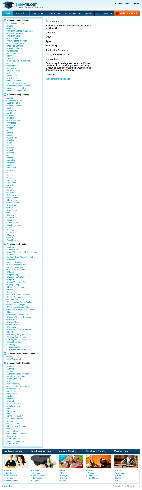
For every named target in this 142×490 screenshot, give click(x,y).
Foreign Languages (15, 285)
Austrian (10, 115)
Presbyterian (12, 78)
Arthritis (10, 369)
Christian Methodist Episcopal (20, 31)
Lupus (10, 421)
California (119, 470)
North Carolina (39, 475)
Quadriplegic (12, 431)
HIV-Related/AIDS (15, 416)
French (10, 150)
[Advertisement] (92, 111)
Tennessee (37, 478)
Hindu (9, 56)
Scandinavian (13, 217)
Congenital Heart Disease (18, 386)
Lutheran (11, 63)
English (10, 140)
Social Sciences (14, 342)
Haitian (10, 158)
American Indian (14, 105)
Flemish (10, 148)
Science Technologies (16, 337)
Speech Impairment (15, 441)
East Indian (12, 138)
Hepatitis (11, 414)
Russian (10, 215)
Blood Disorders (14, 379)
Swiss (9, 227)
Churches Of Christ (15, 43)
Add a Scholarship (129, 13)
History (10, 289)
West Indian (12, 240)
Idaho (117, 480)
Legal (9, 292)
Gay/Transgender (14, 359)
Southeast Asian (14, 225)
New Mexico (93, 478)
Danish (10, 133)
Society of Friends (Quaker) (19, 86)
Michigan (64, 475)
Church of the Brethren (17, 41)
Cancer (10, 381)
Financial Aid (38, 13)
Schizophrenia (13, 439)
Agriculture (12, 247)
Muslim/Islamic (13, 71)
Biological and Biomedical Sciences (22, 257)
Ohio (62, 473)
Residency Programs (16, 334)
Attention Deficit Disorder (18, 374)
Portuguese (12, 210)
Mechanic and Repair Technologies (22, 302)
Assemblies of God (15, 23)
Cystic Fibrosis (13, 389)
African (10, 98)
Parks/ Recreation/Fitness (18, 314)
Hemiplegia (12, 409)
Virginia (36, 480)
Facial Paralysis (14, 404)
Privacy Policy (8, 486)
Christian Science (14, 36)
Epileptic (11, 401)
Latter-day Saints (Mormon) (19, 61)
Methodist (11, 68)
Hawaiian (11, 160)
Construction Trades (16, 270)
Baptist (10, 26)
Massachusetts (11, 480)
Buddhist (11, 28)
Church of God (13, 38)
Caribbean (11, 123)
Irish (9, 173)
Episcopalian (12, 51)
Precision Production (16, 324)
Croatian (11, 125)
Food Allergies (13, 406)
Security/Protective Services (19, 339)
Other (9, 73)
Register (136, 3)
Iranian (10, 170)
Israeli (9, 175)
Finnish (10, 145)
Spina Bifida (12, 443)
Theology (11, 344)
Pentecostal (12, 76)
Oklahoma (92, 475)
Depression (12, 394)
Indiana (63, 478)
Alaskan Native (13, 103)
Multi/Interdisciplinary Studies (19, 307)
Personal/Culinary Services (19, 317)
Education (11, 272)
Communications (14, 262)
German (10, 153)
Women (10, 357)
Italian (9, 178)
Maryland (9, 478)
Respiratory (12, 436)
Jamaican (11, 180)
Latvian (10, 190)
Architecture (12, 250)
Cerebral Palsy (13, 384)
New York (9, 470)
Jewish (10, 58)
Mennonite (11, 66)
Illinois (63, 470)
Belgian (10, 118)
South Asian (12, 222)
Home (7, 13)
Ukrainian (11, 235)
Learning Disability (15, 419)
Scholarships (21, 13)
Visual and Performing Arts (18, 349)
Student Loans (55, 13)
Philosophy (12, 319)
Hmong (10, 165)
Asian (9, 113)
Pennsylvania (11, 475)
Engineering (12, 275)
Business (11, 260)
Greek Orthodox (14, 53)
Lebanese (11, 193)
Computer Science (15, 267)
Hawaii (118, 478)
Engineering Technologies (18, 277)
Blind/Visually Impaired (17, 376)
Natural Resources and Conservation (23, 309)
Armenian (11, 110)
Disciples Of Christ (15, 46)
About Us (119, 3)
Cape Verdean (13, 120)
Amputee (11, 366)
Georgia (36, 473)
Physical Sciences (15, 322)
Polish (10, 207)
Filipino (10, 143)
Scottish (10, 220)
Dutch (9, 135)
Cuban (10, 128)
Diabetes (11, 396)
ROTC (10, 332)
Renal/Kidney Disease (16, 434)
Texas (90, 470)
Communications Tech (16, 265)
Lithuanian (11, 195)
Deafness (11, 391)
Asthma (10, 371)
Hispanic (11, 163)
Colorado (119, 475)
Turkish (10, 232)
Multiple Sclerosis (14, 424)
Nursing (88, 13)
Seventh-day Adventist (17, 83)
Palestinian (12, 205)
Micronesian (12, 198)
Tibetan (10, 230)
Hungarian (11, 168)
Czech (10, 130)
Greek (10, 155)
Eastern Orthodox (15, 48)
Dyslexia (11, 399)
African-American (14, 100)
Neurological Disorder (16, 426)
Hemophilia (12, 411)
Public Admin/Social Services (19, 329)
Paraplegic (12, 429)
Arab (9, 108)
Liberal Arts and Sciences (18, 294)
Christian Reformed (15, 33)
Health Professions (15, 287)
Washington (120, 473)
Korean (10, 188)
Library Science (14, 297)
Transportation (13, 347)
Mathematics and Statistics (19, 299)
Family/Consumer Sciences (19, 282)
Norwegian (12, 200)
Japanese (11, 183)
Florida (36, 470)
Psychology (12, 327)
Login (127, 3)
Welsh (10, 237)
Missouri (64, 480)
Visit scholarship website (58, 79)
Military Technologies (16, 304)
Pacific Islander (14, 203)
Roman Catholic (14, 81)
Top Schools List (104, 13)
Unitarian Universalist (16, 88)
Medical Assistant (73, 13)
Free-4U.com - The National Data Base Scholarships (22, 5)
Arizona (91, 473)
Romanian (11, 212)
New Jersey (10, 473)
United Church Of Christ (17, 91)
